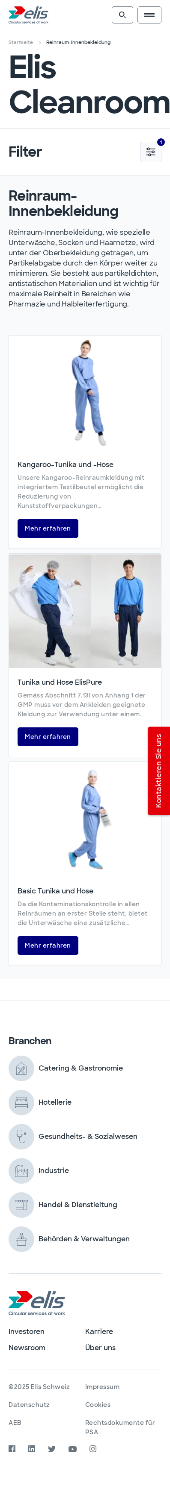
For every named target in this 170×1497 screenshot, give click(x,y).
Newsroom (27, 1347)
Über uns (100, 1347)
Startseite (21, 42)
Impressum (102, 1387)
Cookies (98, 1405)
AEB (15, 1423)
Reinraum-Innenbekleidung (78, 42)
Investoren (27, 1331)
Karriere (99, 1331)
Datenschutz (29, 1405)
